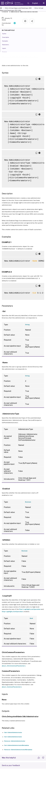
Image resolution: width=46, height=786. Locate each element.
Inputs (5, 48)
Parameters (7, 44)
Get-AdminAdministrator (13, 732)
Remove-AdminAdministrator (14, 741)
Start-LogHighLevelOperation (30, 609)
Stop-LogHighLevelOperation (12, 611)
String (27, 324)
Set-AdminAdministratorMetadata (16, 745)
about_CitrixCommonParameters (14, 666)
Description (7, 37)
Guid (31, 618)
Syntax (5, 33)
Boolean (28, 502)
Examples (6, 41)
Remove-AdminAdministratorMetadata (18, 749)
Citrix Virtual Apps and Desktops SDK (18, 8)
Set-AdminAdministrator (13, 737)
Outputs (6, 52)
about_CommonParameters (12, 687)
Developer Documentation (19, 3)
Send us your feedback (11, 765)
